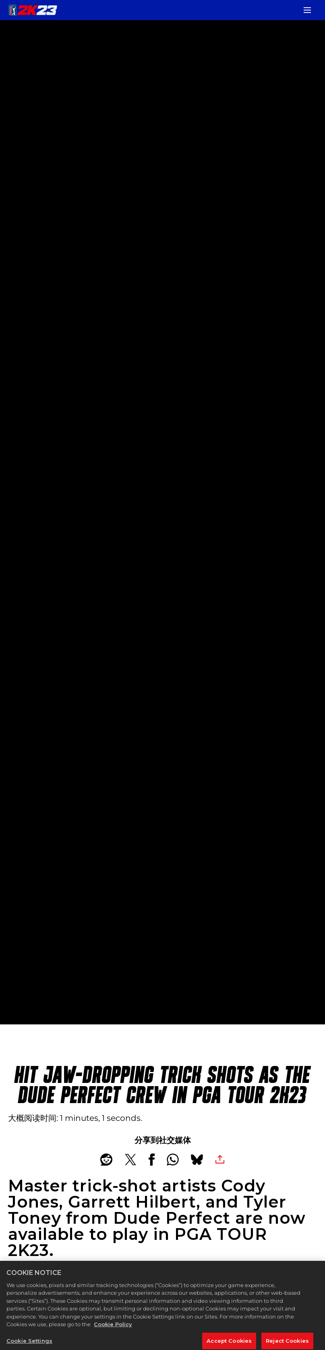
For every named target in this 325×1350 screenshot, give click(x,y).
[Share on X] (130, 1160)
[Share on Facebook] (152, 1160)
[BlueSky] (197, 1160)
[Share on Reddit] (106, 1160)
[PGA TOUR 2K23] (33, 10)
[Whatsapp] (173, 1160)
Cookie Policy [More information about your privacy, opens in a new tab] (113, 1330)
